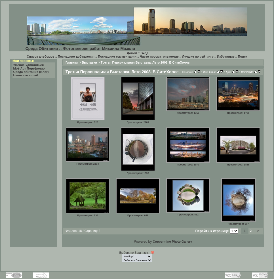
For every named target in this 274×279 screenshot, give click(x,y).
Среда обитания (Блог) (31, 72)
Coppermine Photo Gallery (172, 241)
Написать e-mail (25, 75)
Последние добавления (76, 56)
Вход (144, 53)
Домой (132, 53)
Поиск (242, 56)
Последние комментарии (117, 56)
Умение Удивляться (28, 65)
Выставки (89, 62)
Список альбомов (40, 56)
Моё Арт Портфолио (29, 68)
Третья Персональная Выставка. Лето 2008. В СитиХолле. (145, 62)
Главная (72, 62)
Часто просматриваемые (159, 56)
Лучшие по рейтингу (198, 56)
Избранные (226, 56)
